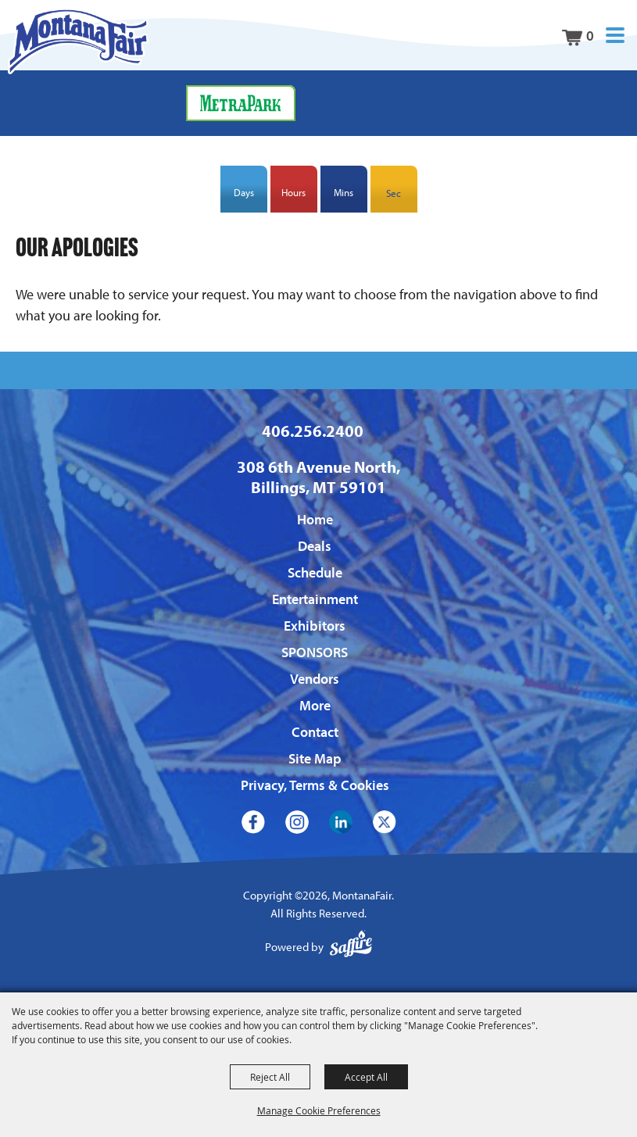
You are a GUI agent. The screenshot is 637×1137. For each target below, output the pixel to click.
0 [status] (590, 36)
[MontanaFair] (78, 41)
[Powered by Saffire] (351, 947)
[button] (615, 35)
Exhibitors (314, 626)
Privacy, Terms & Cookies (315, 785)
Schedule (315, 572)
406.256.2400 (312, 430)
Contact (315, 732)
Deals (314, 546)
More (315, 705)
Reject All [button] (270, 1077)
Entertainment (315, 599)
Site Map (315, 758)
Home (315, 519)
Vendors (314, 679)
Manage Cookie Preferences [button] (319, 1110)
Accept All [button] (366, 1077)
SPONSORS (314, 652)
